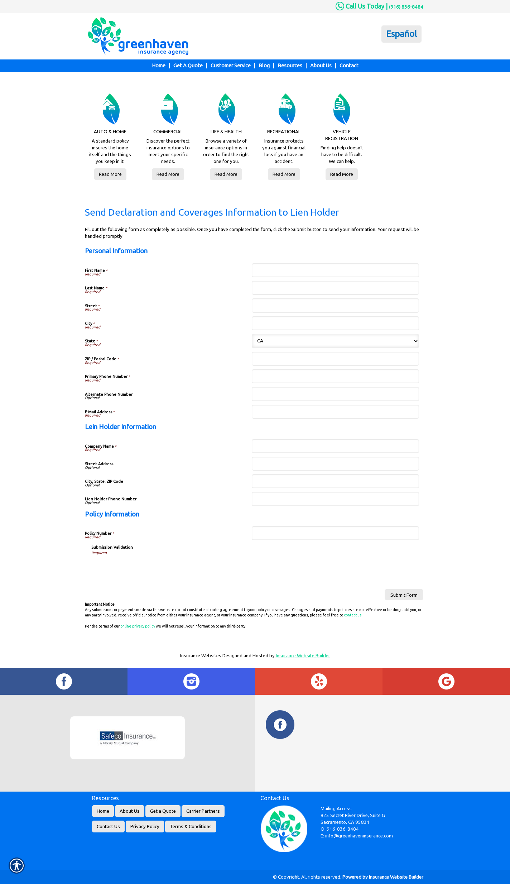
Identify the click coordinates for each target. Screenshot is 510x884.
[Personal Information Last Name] (335, 288)
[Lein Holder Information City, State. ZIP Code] (335, 481)
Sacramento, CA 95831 (345, 822)
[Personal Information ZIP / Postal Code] (335, 359)
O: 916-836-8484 (340, 829)
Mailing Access (336, 808)
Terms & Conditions (191, 826)
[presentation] (145, 570)
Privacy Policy (144, 826)
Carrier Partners (203, 811)
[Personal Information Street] (335, 305)
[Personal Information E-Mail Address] (335, 412)
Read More (110, 174)
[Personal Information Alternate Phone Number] (335, 394)
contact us (352, 615)
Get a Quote (163, 811)
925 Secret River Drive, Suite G (353, 815)
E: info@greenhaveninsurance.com (357, 836)
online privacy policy (137, 626)
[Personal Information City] (335, 323)
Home (103, 811)
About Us (130, 811)
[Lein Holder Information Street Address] (335, 464)
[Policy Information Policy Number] (335, 533)
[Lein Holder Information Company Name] (335, 446)
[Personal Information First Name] (335, 270)
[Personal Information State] (335, 341)
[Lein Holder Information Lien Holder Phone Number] (335, 499)
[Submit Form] (404, 594)
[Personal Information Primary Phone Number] (335, 376)
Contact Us (108, 826)
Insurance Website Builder (303, 655)
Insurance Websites (200, 655)
